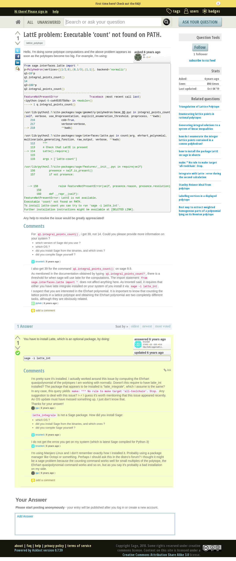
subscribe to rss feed (202, 60)
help (56, 11)
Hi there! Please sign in (30, 11)
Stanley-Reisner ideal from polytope (195, 186)
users (194, 11)
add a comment (45, 310)
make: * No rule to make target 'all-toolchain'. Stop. (198, 164)
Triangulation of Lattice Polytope (199, 106)
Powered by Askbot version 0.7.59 (38, 550)
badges (214, 11)
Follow (200, 47)
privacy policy (54, 545)
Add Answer (25, 516)
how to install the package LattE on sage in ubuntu (198, 153)
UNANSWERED (49, 22)
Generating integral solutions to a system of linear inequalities (199, 127)
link (169, 370)
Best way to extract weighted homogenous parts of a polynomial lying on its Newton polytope (199, 210)
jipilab (39, 303)
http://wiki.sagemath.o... (153, 347)
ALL (30, 22)
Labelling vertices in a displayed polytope (198, 197)
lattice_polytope (34, 43)
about (18, 545)
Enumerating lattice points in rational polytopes (196, 115)
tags (176, 11)
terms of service (79, 545)
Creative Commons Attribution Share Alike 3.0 (156, 554)
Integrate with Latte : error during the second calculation (200, 175)
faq (29, 545)
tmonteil (40, 261)
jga (144, 55)
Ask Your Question (200, 22)
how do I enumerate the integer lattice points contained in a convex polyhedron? (198, 140)
